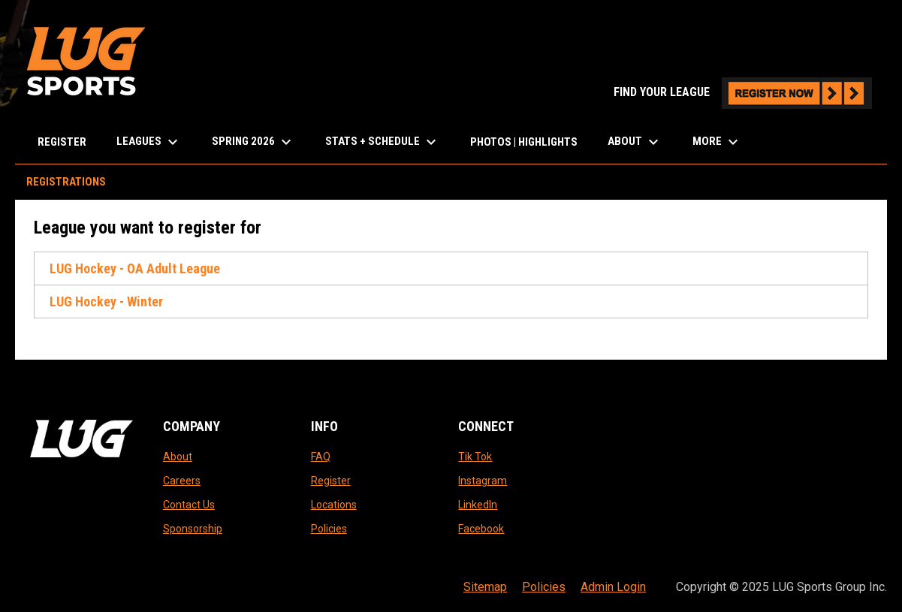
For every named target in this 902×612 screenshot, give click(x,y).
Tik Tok (475, 457)
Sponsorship (192, 529)
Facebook (481, 529)
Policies (329, 529)
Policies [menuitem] (544, 587)
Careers (182, 481)
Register (331, 481)
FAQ (320, 457)
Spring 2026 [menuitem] (253, 142)
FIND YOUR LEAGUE (743, 92)
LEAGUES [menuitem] (149, 142)
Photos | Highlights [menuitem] (524, 142)
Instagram (482, 481)
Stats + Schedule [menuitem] (382, 142)
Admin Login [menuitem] (613, 587)
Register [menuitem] (62, 142)
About (177, 457)
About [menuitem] (635, 142)
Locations (334, 505)
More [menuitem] (717, 142)
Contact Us (189, 505)
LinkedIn (477, 505)
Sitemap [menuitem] (485, 587)
